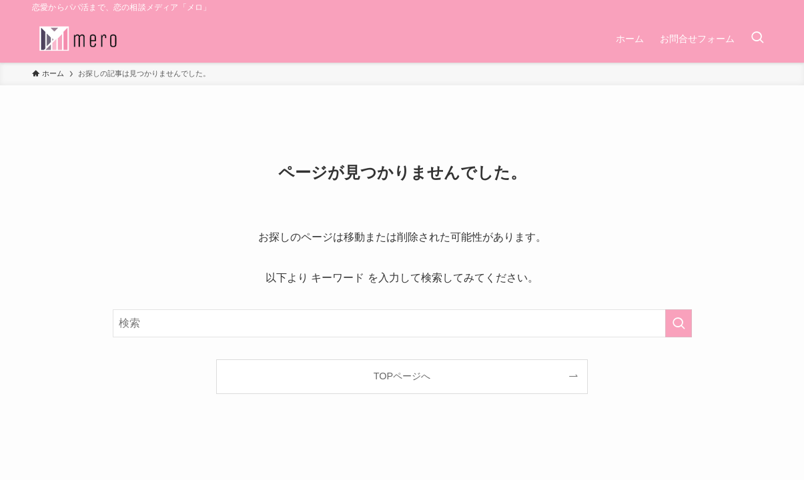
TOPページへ (402, 376)
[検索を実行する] (678, 323)
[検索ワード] (402, 323)
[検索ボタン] (757, 39)
